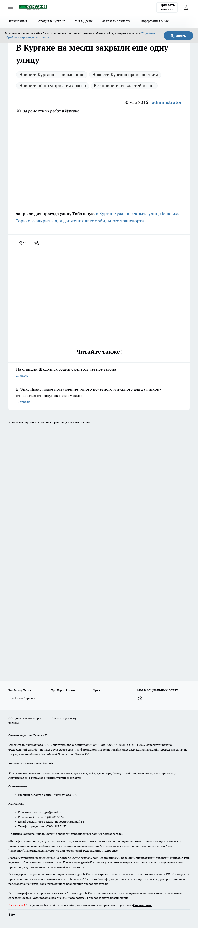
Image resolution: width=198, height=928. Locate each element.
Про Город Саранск (21, 698)
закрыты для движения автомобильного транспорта (90, 221)
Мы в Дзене (84, 21)
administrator (167, 102)
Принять (178, 35)
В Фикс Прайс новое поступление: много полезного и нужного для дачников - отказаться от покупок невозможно (99, 396)
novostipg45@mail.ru (47, 812)
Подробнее (110, 850)
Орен (96, 690)
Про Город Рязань (63, 690)
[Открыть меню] (10, 7)
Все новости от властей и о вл (124, 85)
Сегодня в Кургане (51, 21)
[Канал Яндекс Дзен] (140, 698)
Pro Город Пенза (19, 690)
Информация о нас (154, 21)
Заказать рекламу (116, 21)
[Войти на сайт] (186, 7)
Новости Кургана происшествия (125, 74)
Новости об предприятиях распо (52, 85)
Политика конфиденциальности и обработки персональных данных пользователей (65, 834)
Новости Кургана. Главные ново (51, 74)
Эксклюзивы (17, 21)
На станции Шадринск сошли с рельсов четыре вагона (99, 373)
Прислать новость (167, 7)
